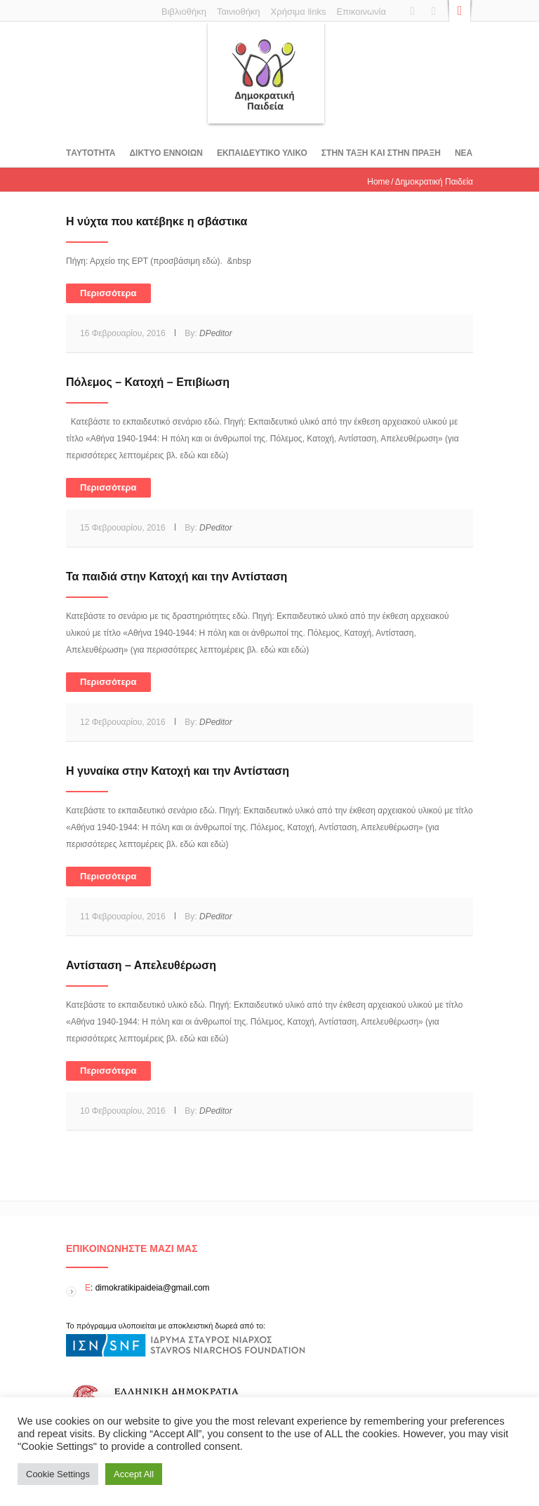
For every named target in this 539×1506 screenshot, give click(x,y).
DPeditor (215, 333)
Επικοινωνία (361, 11)
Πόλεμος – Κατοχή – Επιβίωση (147, 382)
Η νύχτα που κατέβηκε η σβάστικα (156, 221)
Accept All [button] (134, 1474)
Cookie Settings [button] (58, 1474)
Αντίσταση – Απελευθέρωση (141, 965)
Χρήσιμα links (298, 11)
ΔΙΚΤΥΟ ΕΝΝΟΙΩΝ (165, 153)
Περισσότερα (108, 293)
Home (378, 182)
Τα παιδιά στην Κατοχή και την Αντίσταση (176, 576)
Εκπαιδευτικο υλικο (262, 153)
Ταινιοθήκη (238, 11)
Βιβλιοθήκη (183, 11)
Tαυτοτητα (90, 153)
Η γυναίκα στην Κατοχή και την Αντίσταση (177, 771)
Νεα (463, 153)
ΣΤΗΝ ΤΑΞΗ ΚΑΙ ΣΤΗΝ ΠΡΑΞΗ (381, 153)
